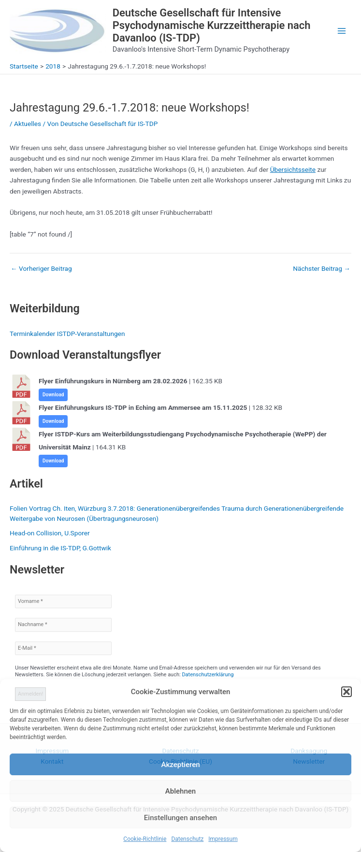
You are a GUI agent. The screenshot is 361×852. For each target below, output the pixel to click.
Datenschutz (187, 839)
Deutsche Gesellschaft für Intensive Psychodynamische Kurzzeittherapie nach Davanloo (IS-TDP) (212, 25)
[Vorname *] (63, 602)
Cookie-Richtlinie (144, 839)
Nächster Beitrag (321, 268)
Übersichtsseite (293, 169)
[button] (346, 692)
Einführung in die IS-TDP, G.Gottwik (60, 548)
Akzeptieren (180, 764)
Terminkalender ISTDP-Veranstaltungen (67, 333)
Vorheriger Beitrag (41, 268)
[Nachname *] (63, 625)
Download (53, 394)
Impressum (222, 839)
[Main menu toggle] (342, 31)
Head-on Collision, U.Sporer (50, 533)
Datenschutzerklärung (207, 674)
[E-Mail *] (63, 649)
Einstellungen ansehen (180, 817)
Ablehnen (180, 791)
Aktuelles (27, 123)
